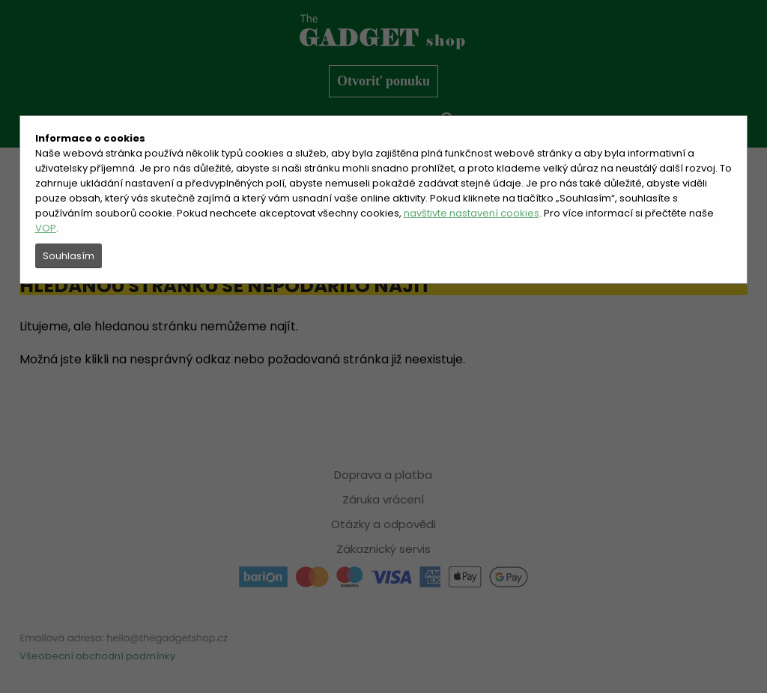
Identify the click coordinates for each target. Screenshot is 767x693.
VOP (45, 228)
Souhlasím (68, 256)
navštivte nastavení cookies (471, 213)
